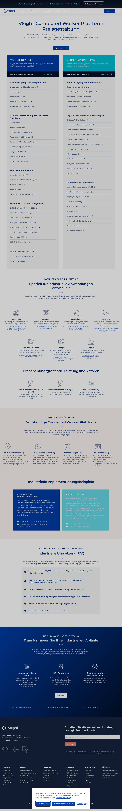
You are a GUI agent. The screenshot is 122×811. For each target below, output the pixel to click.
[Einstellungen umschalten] (82, 803)
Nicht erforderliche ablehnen (63, 804)
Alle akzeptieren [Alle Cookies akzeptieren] (43, 804)
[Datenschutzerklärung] (63, 798)
